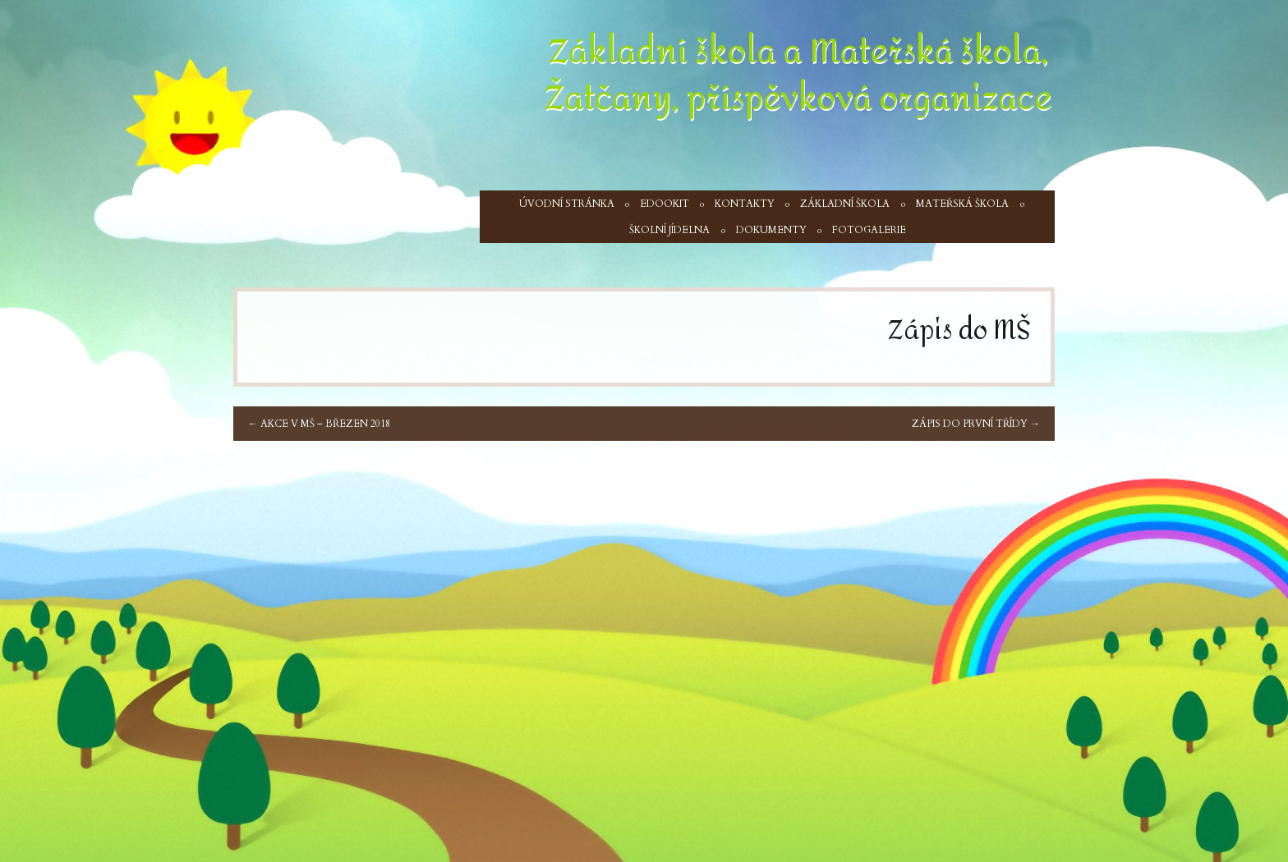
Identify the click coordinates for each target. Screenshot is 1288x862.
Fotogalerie (869, 229)
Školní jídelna (669, 229)
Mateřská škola (962, 203)
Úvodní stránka (566, 203)
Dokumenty (771, 229)
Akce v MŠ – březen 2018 (319, 423)
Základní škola (845, 203)
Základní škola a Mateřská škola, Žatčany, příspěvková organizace (798, 75)
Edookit (664, 203)
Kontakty (745, 203)
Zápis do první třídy (976, 423)
